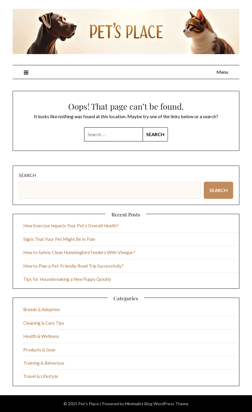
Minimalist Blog (139, 403)
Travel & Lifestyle (40, 376)
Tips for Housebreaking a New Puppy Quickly (67, 279)
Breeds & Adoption (41, 309)
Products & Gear (39, 349)
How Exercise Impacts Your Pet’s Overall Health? (71, 225)
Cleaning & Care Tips (43, 323)
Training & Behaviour (44, 363)
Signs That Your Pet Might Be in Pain (59, 239)
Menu (222, 72)
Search (27, 175)
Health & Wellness (41, 336)
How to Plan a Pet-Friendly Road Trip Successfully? (73, 265)
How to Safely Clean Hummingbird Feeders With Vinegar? (79, 252)
